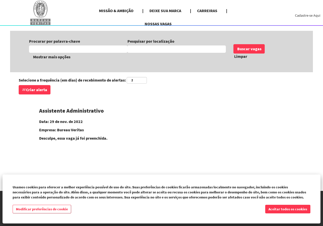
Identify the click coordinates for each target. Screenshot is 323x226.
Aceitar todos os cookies (287, 209)
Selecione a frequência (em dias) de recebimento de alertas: (72, 80)
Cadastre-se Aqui (307, 15)
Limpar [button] (240, 56)
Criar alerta (34, 89)
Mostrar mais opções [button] (51, 56)
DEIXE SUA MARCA (165, 10)
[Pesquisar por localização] (176, 49)
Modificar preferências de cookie (42, 209)
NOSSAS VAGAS (158, 23)
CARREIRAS (207, 10)
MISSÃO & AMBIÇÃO (116, 10)
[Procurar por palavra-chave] (78, 49)
